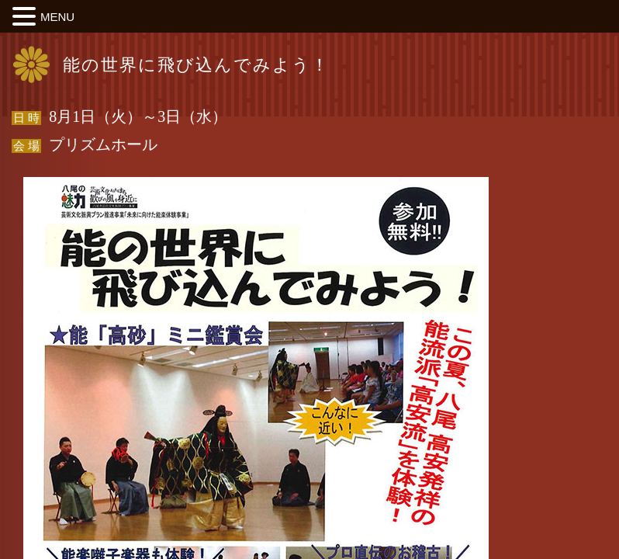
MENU (57, 16)
